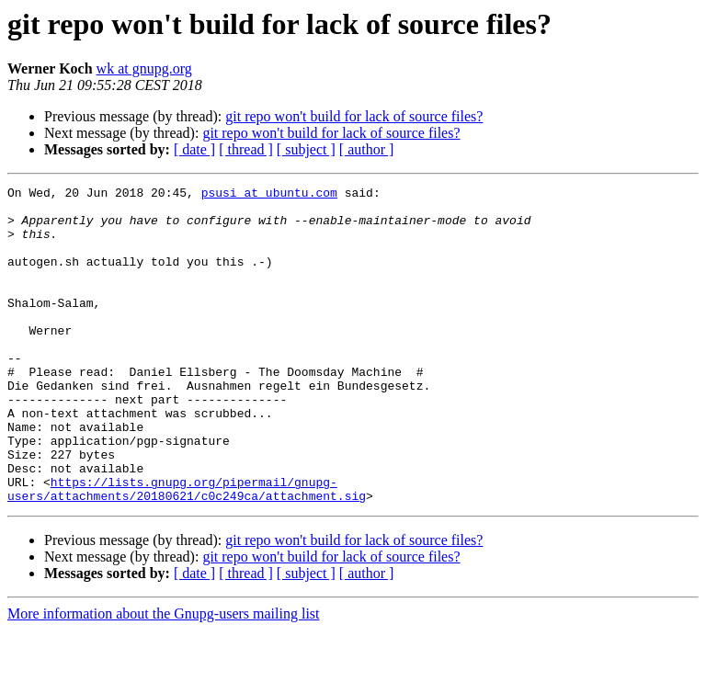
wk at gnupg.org (144, 68)
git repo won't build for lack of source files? (354, 116)
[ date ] (194, 149)
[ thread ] (246, 149)
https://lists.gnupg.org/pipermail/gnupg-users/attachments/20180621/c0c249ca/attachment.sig (186, 550)
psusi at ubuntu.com (269, 195)
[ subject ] (306, 149)
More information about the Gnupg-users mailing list (163, 677)
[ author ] (366, 149)
